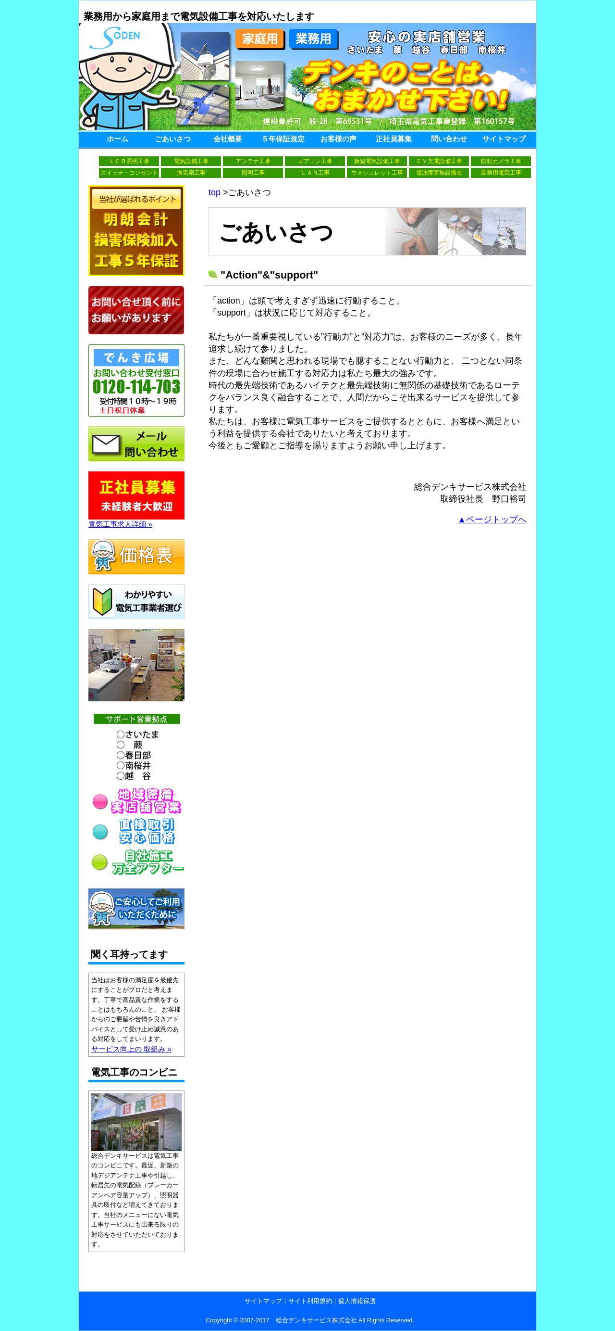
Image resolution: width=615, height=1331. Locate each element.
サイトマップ (504, 139)
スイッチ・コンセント (129, 173)
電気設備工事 (191, 161)
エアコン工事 (315, 161)
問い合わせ (449, 139)
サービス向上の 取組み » (131, 1049)
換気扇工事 (191, 173)
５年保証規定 (283, 139)
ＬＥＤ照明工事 (129, 161)
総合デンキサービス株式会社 (316, 1320)
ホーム (117, 139)
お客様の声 (338, 139)
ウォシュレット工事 (377, 173)
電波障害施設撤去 (439, 173)
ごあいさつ (173, 139)
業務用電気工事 (501, 173)
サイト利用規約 (310, 1301)
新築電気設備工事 (377, 161)
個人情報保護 (357, 1301)
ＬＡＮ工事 (315, 173)
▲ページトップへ (492, 519)
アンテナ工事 (253, 161)
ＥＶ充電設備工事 (439, 161)
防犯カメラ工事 (501, 161)
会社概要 (227, 139)
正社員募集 (394, 139)
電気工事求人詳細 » (136, 520)
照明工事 (253, 173)
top (215, 192)
